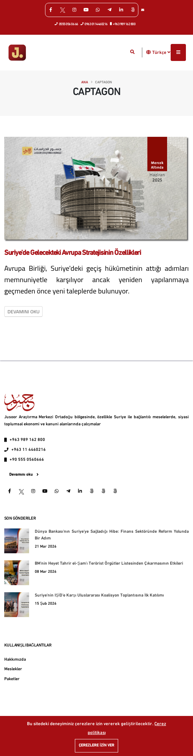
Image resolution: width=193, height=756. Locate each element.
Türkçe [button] (161, 52)
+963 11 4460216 (28, 450)
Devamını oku (23, 311)
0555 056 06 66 (66, 24)
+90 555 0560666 (27, 460)
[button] (148, 52)
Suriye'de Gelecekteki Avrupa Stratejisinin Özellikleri (72, 253)
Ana (84, 82)
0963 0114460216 (94, 24)
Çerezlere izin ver (96, 745)
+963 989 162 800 (123, 24)
